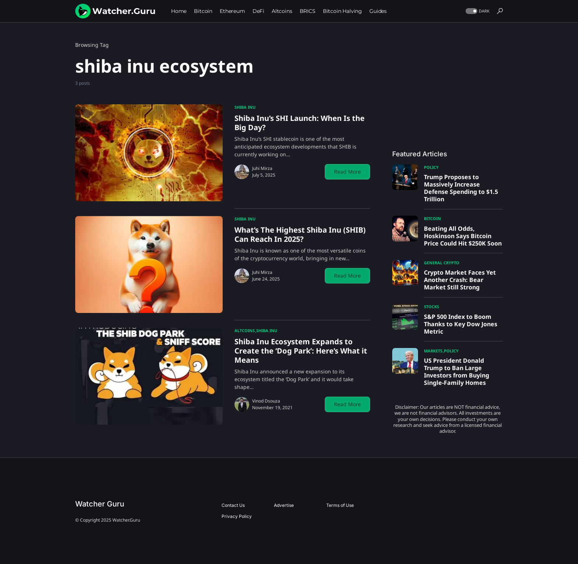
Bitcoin (432, 218)
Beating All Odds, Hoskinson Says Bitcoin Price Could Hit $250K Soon (463, 236)
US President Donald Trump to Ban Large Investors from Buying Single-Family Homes (456, 371)
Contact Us (233, 505)
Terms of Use (340, 505)
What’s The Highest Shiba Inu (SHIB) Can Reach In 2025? (300, 234)
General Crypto (441, 262)
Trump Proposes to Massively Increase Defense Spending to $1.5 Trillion (461, 188)
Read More (347, 171)
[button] (477, 11)
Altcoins (244, 330)
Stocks (431, 306)
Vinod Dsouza (266, 401)
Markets (433, 351)
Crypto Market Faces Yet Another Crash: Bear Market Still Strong (460, 280)
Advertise (284, 505)
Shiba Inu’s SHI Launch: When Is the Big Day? (299, 123)
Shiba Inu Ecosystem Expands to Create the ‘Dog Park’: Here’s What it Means (300, 351)
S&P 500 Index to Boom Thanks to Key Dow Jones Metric (460, 324)
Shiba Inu (244, 107)
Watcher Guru (99, 503)
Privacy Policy (237, 516)
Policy (431, 167)
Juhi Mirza (262, 168)
